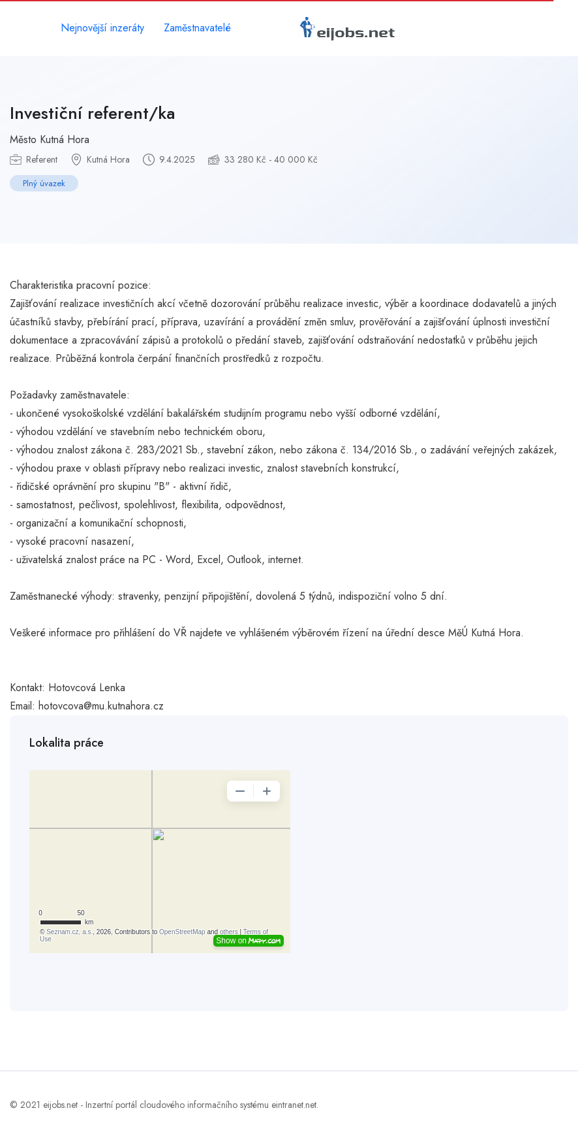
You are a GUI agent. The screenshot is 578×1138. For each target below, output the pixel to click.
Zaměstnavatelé (197, 27)
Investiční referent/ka (92, 113)
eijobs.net (60, 1104)
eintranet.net (293, 1104)
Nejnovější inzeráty (102, 27)
